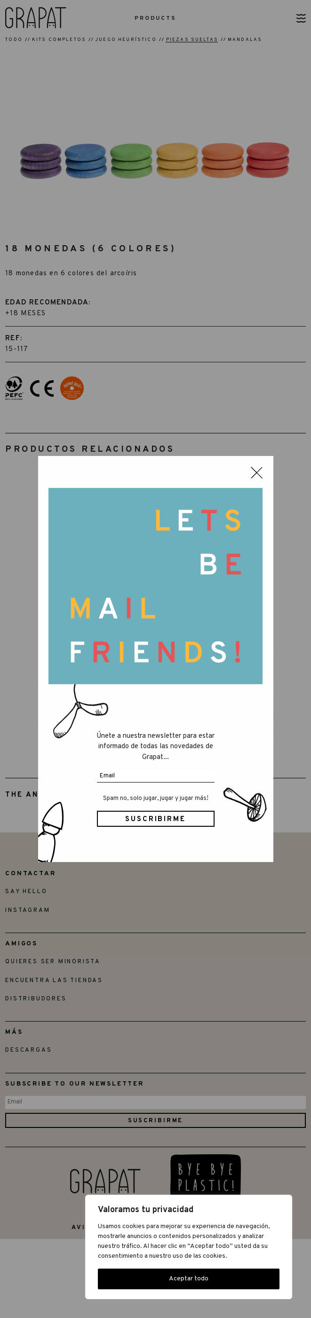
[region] (188, 1247)
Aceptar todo (188, 1279)
